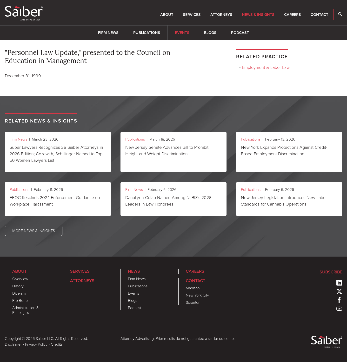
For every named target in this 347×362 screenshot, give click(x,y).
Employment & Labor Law (266, 67)
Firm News (108, 32)
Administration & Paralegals (25, 310)
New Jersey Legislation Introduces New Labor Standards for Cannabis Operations (284, 200)
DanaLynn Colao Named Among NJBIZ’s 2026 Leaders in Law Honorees (168, 200)
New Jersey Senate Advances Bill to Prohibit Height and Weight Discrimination (166, 150)
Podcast (240, 32)
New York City (197, 295)
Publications (146, 32)
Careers (292, 14)
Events (182, 32)
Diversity (19, 293)
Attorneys (221, 14)
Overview (20, 279)
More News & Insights (33, 230)
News (134, 271)
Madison (193, 288)
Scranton (193, 302)
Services (192, 14)
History (18, 286)
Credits (56, 344)
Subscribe (331, 272)
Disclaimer (13, 344)
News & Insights (258, 14)
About (166, 14)
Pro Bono (20, 300)
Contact (319, 14)
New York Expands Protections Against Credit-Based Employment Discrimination (284, 150)
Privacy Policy (36, 344)
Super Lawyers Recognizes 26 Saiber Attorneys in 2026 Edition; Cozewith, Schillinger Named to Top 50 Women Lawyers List (56, 153)
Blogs (210, 32)
